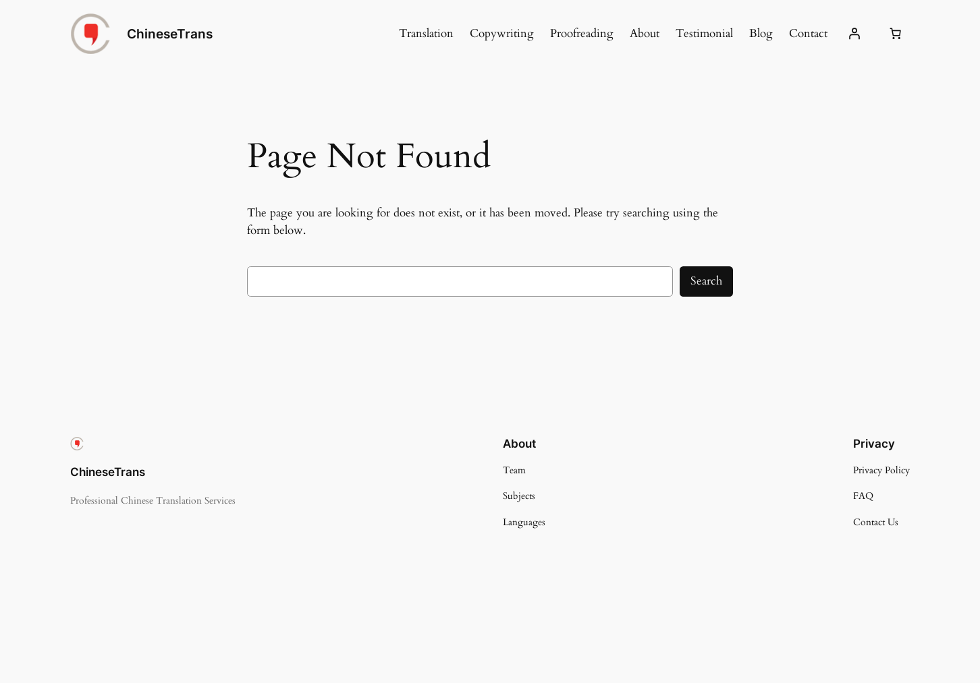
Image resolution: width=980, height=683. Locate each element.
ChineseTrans (170, 33)
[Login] (854, 34)
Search (706, 281)
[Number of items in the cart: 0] (895, 34)
